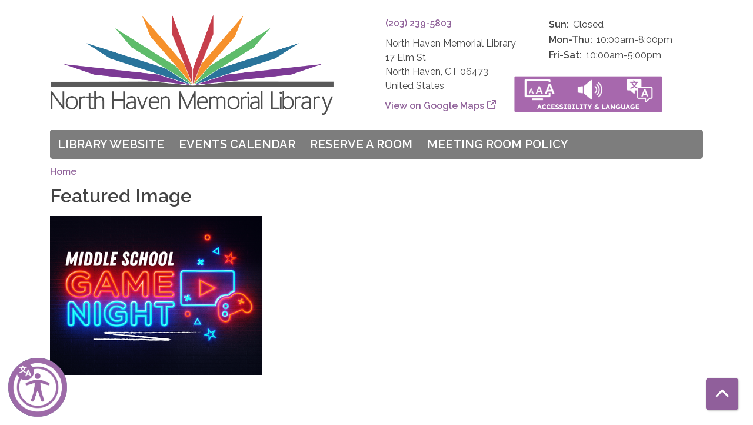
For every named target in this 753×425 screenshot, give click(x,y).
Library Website (111, 144)
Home (63, 171)
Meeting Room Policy (497, 144)
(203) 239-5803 (418, 23)
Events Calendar (237, 144)
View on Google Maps (434, 105)
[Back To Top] (722, 394)
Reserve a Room (361, 144)
